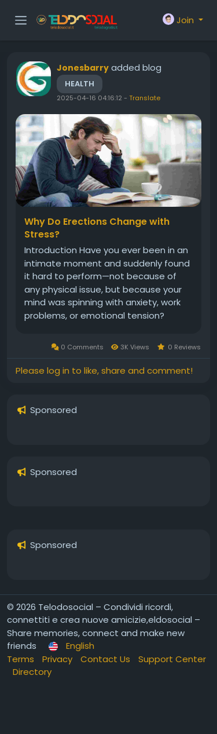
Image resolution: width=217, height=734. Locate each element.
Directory (32, 672)
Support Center (172, 659)
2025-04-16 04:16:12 (89, 98)
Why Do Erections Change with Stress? (97, 228)
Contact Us (106, 659)
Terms (21, 659)
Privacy (58, 659)
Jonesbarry (83, 68)
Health (79, 83)
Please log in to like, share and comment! (104, 370)
